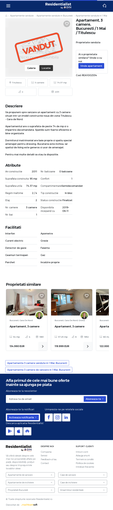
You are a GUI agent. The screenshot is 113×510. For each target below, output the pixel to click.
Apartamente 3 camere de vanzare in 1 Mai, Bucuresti (38, 369)
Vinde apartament (91, 65)
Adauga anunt (83, 455)
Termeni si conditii (85, 459)
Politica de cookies (85, 463)
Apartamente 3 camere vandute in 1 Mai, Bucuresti (37, 363)
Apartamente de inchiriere (30, 482)
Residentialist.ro (58, 5)
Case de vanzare (82, 475)
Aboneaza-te (95, 398)
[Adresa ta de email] (45, 399)
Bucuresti (85, 28)
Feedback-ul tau (49, 459)
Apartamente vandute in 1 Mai (91, 15)
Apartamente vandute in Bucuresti (54, 15)
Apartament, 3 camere (24, 326)
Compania (46, 452)
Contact (45, 463)
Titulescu (86, 32)
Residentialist (19, 448)
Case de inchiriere (82, 482)
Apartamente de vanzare (30, 475)
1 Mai (101, 28)
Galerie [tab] (31, 68)
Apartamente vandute (22, 15)
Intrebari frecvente (85, 467)
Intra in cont (82, 452)
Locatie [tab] (46, 68)
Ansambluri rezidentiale (82, 490)
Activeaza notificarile (23, 417)
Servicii (44, 455)
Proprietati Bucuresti (30, 490)
